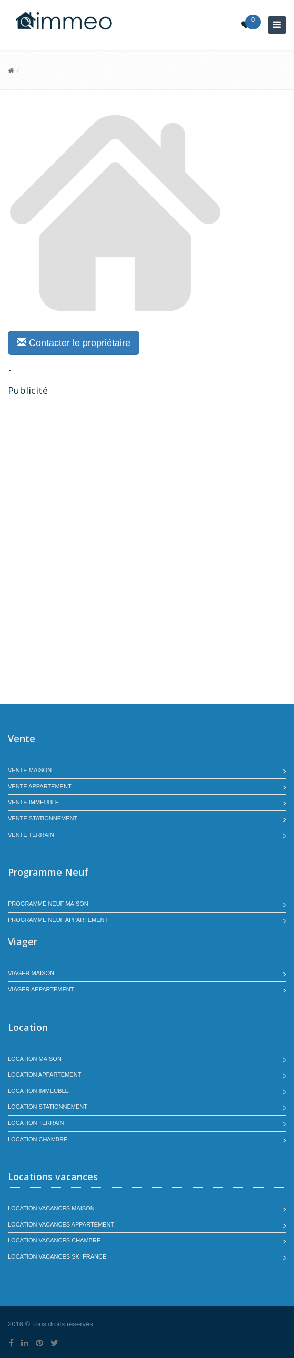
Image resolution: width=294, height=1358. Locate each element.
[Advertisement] (96, 476)
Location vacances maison (51, 1208)
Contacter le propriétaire (73, 342)
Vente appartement (40, 786)
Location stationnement (47, 1106)
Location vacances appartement (61, 1224)
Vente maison (30, 770)
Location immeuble (38, 1091)
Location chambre (37, 1139)
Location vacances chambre (54, 1240)
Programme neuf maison (48, 903)
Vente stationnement (42, 818)
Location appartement (44, 1074)
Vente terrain (31, 835)
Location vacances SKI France (57, 1256)
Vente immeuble (33, 802)
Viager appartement (41, 989)
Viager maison (31, 973)
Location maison (35, 1059)
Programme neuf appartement (58, 920)
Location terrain (36, 1123)
